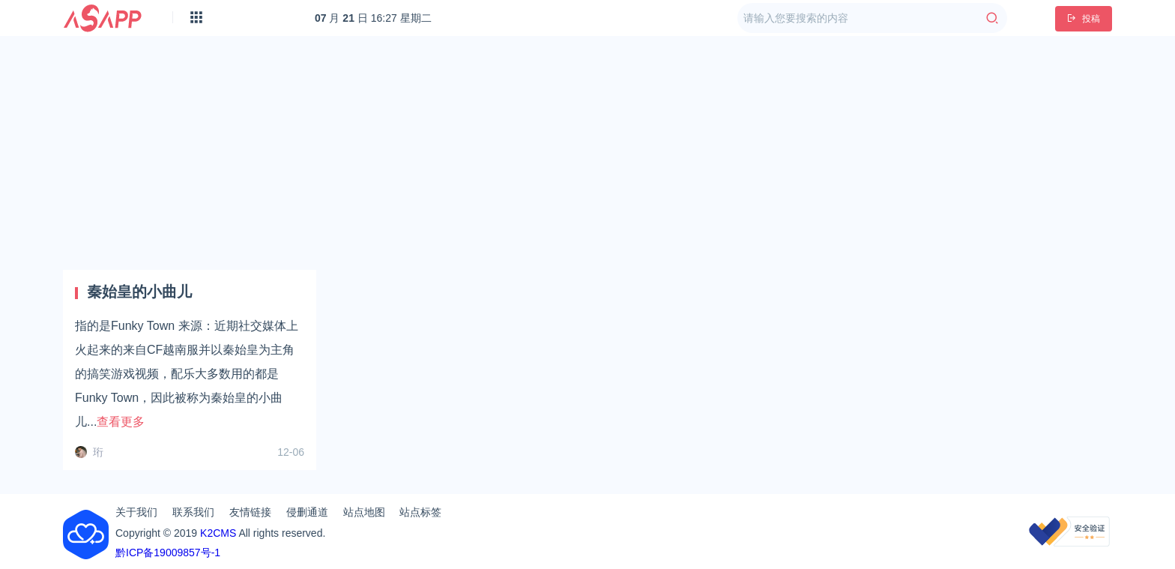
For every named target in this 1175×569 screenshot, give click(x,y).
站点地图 (364, 512)
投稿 (1083, 18)
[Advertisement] (587, 153)
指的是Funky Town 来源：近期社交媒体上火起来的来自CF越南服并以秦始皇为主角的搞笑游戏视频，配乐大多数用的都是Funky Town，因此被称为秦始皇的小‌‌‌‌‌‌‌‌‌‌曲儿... (186, 373)
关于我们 (136, 512)
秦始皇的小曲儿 (139, 291)
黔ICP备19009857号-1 (167, 553)
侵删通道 (307, 512)
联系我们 (193, 512)
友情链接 (250, 512)
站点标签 (420, 512)
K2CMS (218, 533)
